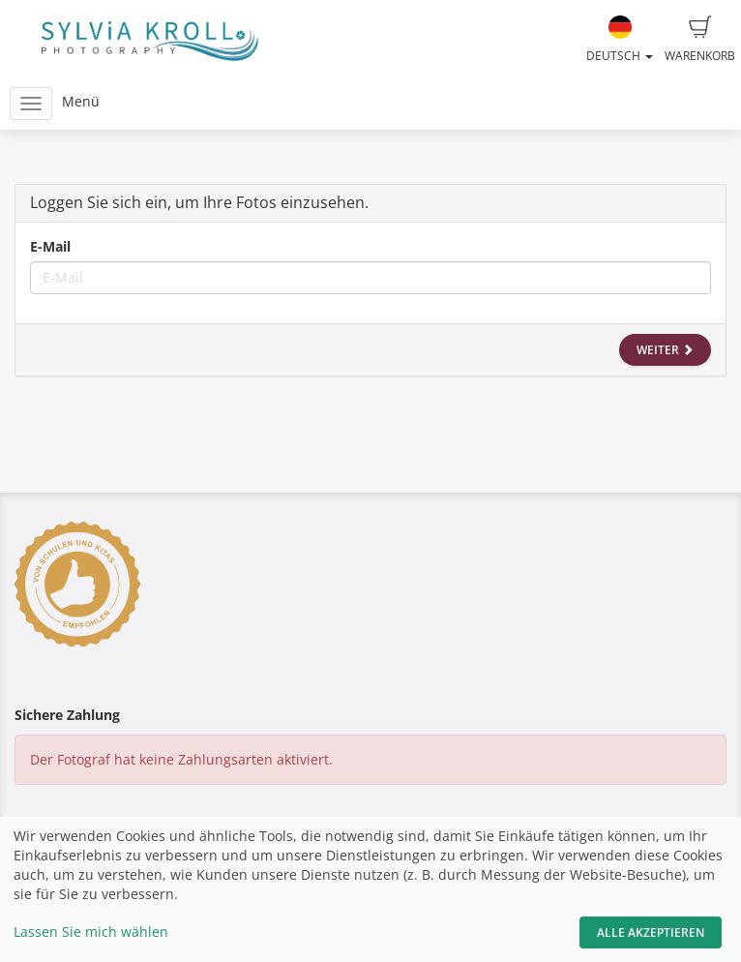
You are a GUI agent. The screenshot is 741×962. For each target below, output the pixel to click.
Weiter (665, 350)
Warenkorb (700, 39)
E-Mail (50, 246)
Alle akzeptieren (650, 932)
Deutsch (619, 39)
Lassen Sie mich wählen (91, 931)
